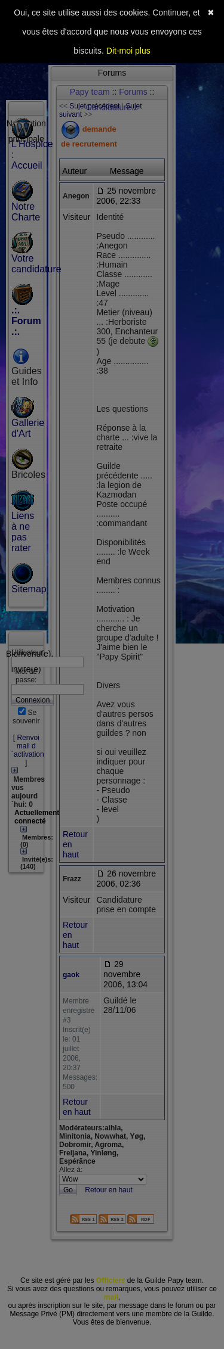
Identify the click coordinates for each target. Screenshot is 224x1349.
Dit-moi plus (128, 50)
